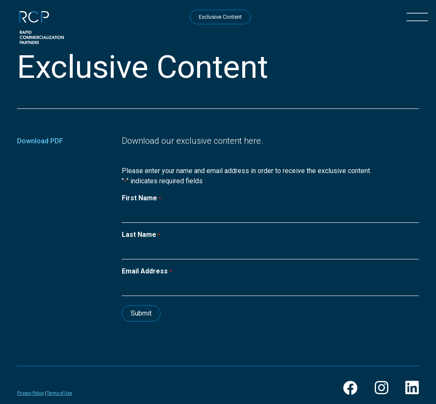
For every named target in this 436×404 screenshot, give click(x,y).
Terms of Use (59, 393)
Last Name (141, 234)
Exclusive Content (220, 17)
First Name (141, 198)
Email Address (147, 271)
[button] (417, 16)
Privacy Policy (30, 393)
